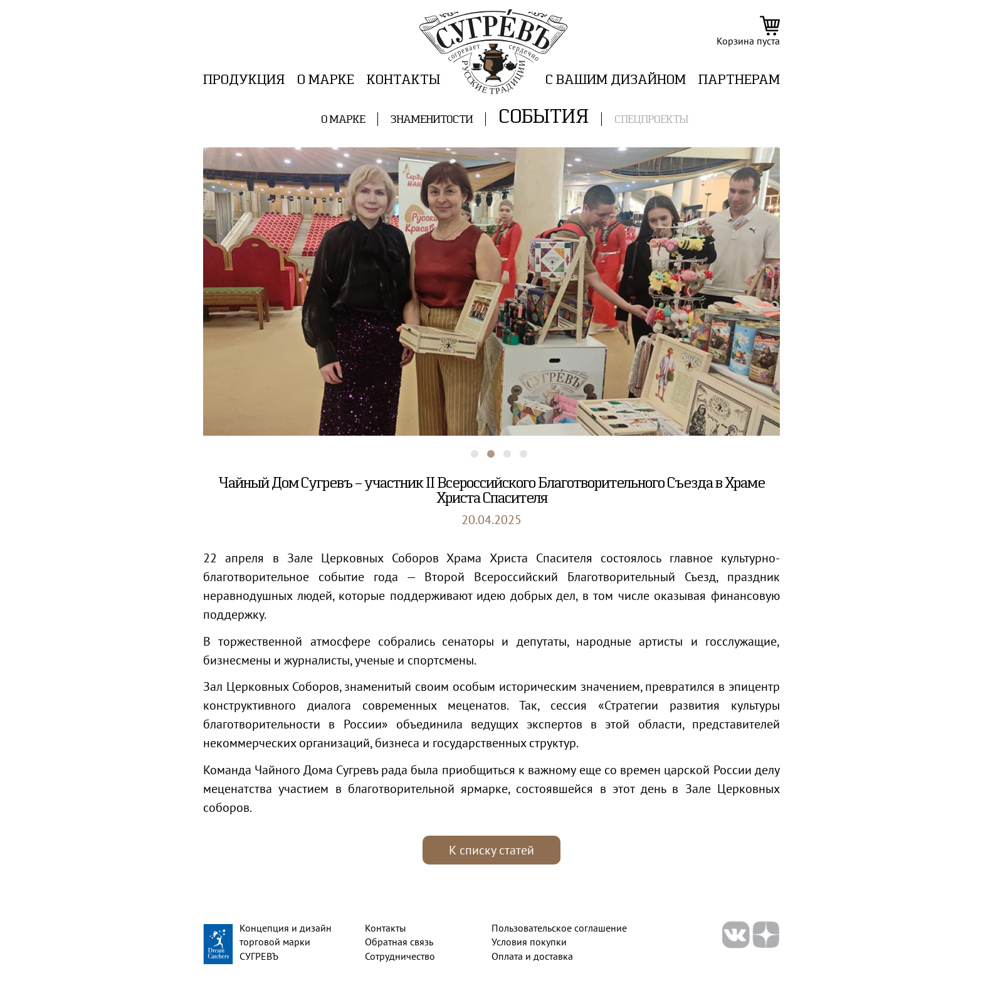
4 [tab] (517, 448)
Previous (193, 285)
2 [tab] (484, 448)
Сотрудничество (400, 956)
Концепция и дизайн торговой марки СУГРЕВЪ (285, 942)
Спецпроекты (651, 120)
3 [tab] (501, 448)
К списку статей (491, 850)
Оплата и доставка (532, 956)
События (543, 118)
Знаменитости (432, 120)
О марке (325, 80)
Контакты (403, 80)
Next (789, 285)
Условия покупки (529, 941)
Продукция (244, 80)
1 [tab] (468, 448)
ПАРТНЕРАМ (739, 80)
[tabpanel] (491, 291)
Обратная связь (399, 941)
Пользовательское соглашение (559, 928)
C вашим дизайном (615, 80)
